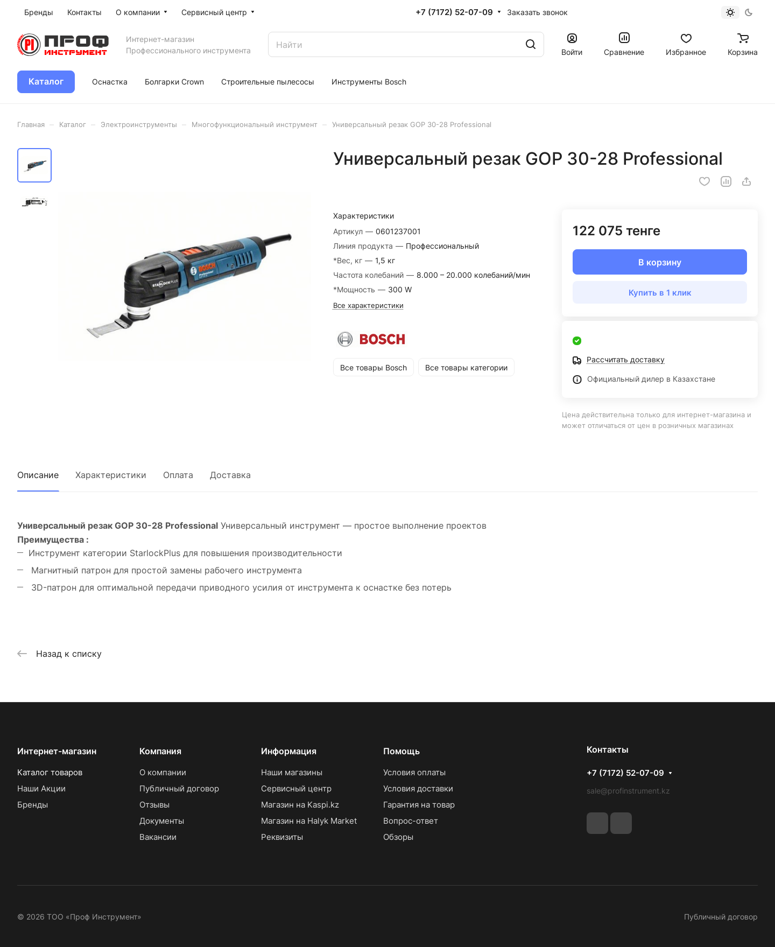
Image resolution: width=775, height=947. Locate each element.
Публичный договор (179, 788)
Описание (38, 474)
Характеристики (110, 474)
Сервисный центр (296, 788)
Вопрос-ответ (410, 821)
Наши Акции (41, 788)
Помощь (401, 751)
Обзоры (398, 837)
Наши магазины (291, 772)
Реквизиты (282, 837)
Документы (161, 821)
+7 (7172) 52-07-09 (454, 12)
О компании (162, 772)
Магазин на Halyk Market (309, 821)
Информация (288, 751)
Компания (160, 751)
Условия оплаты (414, 772)
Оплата (178, 474)
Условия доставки (418, 788)
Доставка (230, 474)
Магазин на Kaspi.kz (300, 804)
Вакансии (158, 837)
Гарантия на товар (419, 804)
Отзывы (154, 804)
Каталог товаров (49, 772)
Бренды (32, 804)
